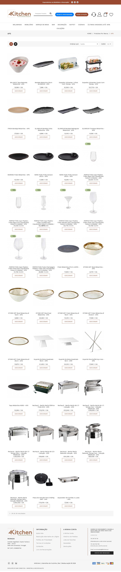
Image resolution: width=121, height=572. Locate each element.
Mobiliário (29, 24)
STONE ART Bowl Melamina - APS (93, 268)
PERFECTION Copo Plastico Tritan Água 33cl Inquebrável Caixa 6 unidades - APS (93, 176)
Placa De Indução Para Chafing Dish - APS (43, 499)
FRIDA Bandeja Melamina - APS (19, 129)
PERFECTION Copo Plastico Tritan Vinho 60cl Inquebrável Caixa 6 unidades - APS (18, 269)
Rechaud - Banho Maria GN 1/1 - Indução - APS (68, 407)
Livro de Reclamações (44, 550)
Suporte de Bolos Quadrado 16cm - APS (43, 361)
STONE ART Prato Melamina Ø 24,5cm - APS (93, 314)
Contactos (39, 547)
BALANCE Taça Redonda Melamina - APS (18, 83)
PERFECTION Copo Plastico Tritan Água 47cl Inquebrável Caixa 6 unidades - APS (19, 222)
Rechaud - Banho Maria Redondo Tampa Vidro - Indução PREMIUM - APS (18, 500)
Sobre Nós (39, 534)
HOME (89, 33)
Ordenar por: (74, 44)
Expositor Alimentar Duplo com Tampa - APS (93, 83)
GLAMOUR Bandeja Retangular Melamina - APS (68, 129)
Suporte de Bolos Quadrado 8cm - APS (68, 361)
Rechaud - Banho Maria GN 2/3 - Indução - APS (43, 453)
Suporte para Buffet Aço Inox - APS (93, 361)
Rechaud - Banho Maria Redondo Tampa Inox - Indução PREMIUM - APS (93, 454)
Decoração (62, 24)
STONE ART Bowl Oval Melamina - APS (43, 314)
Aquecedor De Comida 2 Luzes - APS (68, 499)
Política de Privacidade (44, 541)
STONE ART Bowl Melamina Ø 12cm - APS (18, 314)
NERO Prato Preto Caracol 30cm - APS (68, 176)
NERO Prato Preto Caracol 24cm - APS (44, 176)
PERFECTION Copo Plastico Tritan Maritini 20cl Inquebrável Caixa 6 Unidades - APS (68, 222)
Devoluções (67, 547)
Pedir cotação (82, 14)
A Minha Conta (68, 534)
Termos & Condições (43, 544)
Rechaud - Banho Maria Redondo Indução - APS (68, 453)
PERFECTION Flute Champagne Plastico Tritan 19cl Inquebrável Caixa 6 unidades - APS (44, 269)
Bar (53, 24)
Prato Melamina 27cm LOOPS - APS (68, 268)
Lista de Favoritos (69, 541)
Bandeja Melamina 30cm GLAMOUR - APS (43, 83)
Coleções (60, 28)
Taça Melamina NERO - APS (18, 406)
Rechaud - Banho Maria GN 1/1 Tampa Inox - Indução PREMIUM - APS (93, 407)
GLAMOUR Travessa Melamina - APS (93, 129)
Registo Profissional (64, 14)
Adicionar (19, 91)
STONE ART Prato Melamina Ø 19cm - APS (68, 314)
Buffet (72, 24)
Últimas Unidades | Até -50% (99, 24)
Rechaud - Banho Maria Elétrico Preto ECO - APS (43, 407)
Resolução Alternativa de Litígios (47, 537)
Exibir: (103, 44)
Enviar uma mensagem (102, 554)
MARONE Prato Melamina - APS (19, 175)
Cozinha (81, 24)
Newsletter (67, 544)
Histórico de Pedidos (70, 537)
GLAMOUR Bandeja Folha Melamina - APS (43, 129)
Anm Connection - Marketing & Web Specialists (30, 569)
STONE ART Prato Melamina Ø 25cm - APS (18, 361)
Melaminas (17, 24)
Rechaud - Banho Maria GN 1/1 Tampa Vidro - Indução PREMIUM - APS (18, 454)
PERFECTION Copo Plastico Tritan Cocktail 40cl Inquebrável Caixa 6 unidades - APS (44, 223)
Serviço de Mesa (42, 24)
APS (112, 33)
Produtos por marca (101, 33)
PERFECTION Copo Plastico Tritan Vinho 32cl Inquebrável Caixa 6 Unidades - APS (93, 222)
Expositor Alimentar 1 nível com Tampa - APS (68, 83)
